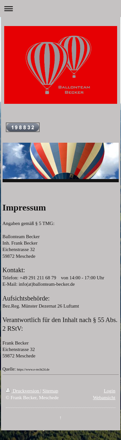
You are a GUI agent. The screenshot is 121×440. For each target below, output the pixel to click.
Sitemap (50, 390)
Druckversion (23, 390)
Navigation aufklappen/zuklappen (60, 8)
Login (110, 390)
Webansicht (104, 397)
